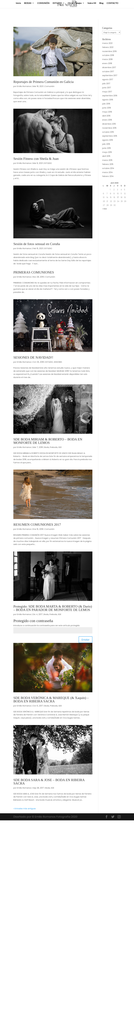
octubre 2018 (108, 55)
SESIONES (58, 362)
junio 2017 (106, 87)
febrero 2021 (107, 47)
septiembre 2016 (109, 95)
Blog (101, 3)
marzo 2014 (107, 172)
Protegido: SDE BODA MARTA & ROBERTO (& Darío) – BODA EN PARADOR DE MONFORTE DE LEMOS (52, 608)
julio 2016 (106, 103)
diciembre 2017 (109, 67)
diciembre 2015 (109, 124)
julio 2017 (106, 83)
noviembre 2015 (109, 128)
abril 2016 (106, 115)
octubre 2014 (108, 168)
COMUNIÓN (43, 3)
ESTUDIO (57, 3)
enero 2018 (107, 63)
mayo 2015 (107, 152)
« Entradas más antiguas (24, 808)
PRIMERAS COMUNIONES (33, 272)
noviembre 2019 (109, 51)
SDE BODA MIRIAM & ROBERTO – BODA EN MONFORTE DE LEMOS (47, 441)
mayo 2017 (107, 91)
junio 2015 (106, 148)
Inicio (18, 3)
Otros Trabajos (75, 3)
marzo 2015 (107, 160)
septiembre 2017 (109, 75)
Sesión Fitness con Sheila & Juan (36, 159)
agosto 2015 (107, 140)
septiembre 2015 (109, 136)
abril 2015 (106, 156)
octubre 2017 (108, 71)
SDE (60, 447)
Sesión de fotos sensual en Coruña (36, 244)
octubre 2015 (108, 132)
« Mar (104, 208)
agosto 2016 (107, 99)
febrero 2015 (107, 164)
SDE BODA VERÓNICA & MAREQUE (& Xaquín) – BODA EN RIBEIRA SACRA (51, 699)
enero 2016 (107, 120)
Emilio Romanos (24, 86)
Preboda (53, 447)
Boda (46, 447)
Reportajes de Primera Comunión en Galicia (43, 82)
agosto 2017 (107, 79)
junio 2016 (106, 107)
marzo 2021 (107, 43)
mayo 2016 (107, 112)
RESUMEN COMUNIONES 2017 (37, 524)
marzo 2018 (107, 59)
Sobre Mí (92, 3)
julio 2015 (106, 144)
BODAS (27, 3)
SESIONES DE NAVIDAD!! (33, 357)
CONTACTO (112, 3)
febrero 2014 (108, 176)
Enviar (86, 639)
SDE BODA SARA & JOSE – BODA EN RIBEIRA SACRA (48, 781)
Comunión (49, 86)
